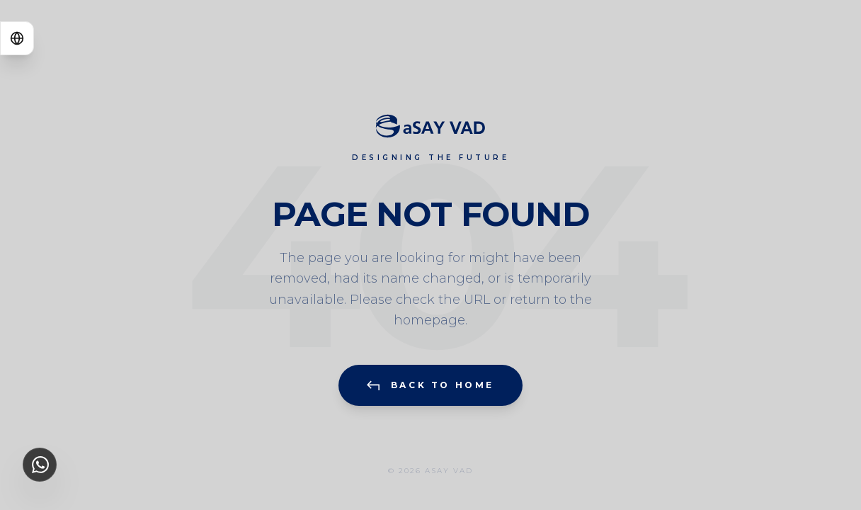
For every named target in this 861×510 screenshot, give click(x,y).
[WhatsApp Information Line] (40, 465)
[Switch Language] (17, 38)
